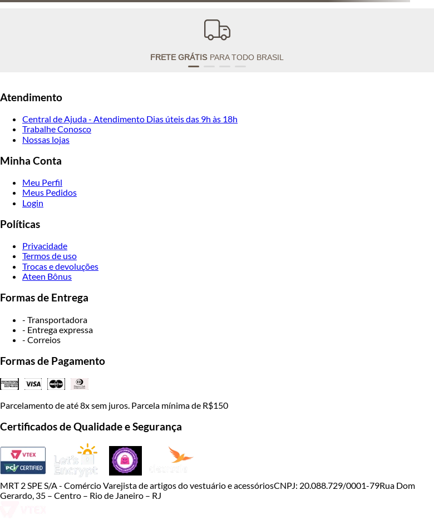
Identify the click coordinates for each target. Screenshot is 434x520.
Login (32, 202)
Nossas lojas (46, 139)
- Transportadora (54, 319)
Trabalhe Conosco (56, 128)
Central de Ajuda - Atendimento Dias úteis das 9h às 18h (130, 118)
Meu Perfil (42, 182)
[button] (193, 66)
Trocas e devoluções (60, 266)
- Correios (41, 339)
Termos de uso (49, 255)
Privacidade (44, 245)
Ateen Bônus (47, 276)
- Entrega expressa (57, 329)
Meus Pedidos (49, 192)
